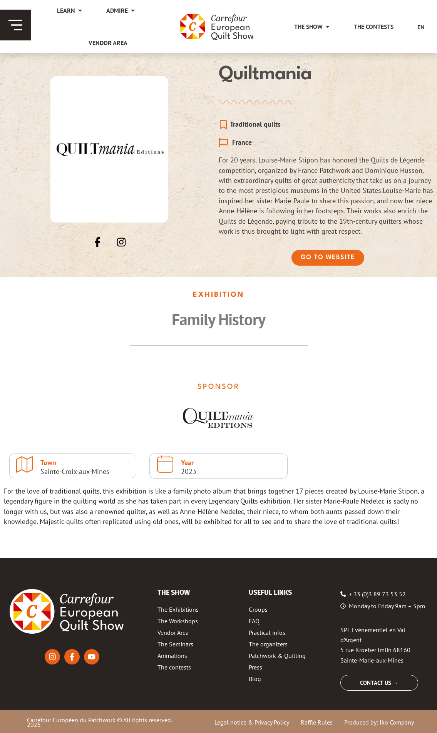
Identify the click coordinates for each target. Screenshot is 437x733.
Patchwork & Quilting (277, 655)
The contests (174, 667)
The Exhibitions (178, 609)
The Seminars (175, 644)
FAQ (254, 621)
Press (255, 667)
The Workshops (177, 621)
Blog (255, 679)
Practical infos (267, 632)
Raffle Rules (317, 722)
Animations (172, 655)
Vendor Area (173, 632)
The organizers (268, 644)
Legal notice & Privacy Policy (251, 722)
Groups (258, 609)
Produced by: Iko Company (379, 722)
